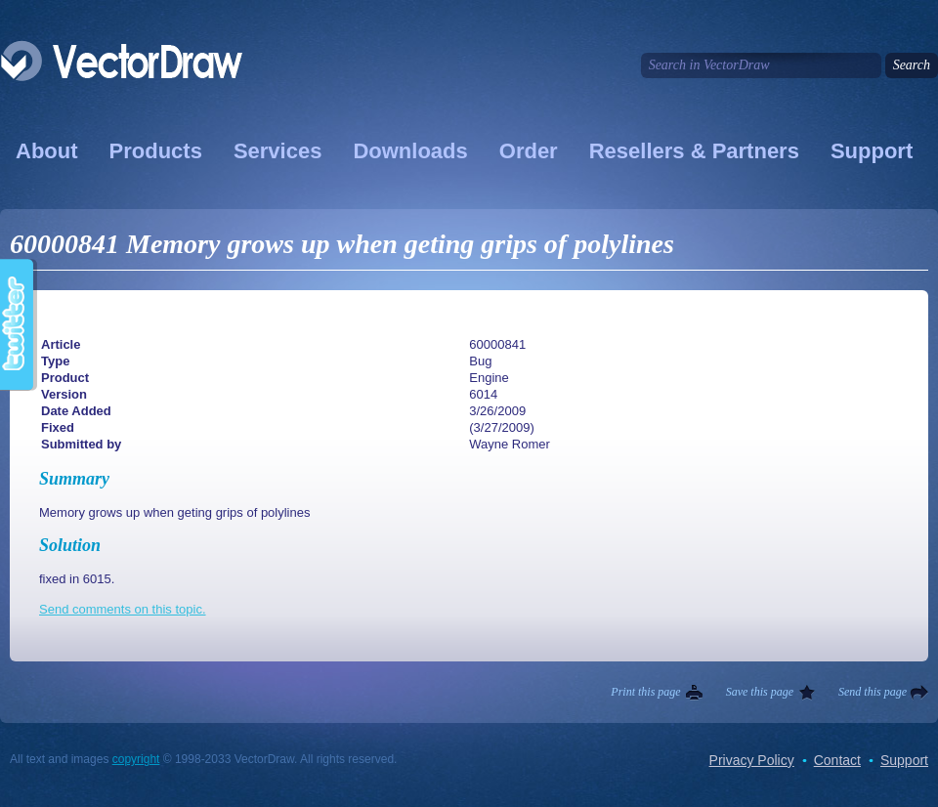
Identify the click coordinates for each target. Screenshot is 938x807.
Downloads (410, 151)
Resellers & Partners (694, 151)
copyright (136, 759)
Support (872, 151)
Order (528, 151)
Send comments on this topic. (122, 609)
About (47, 151)
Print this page (645, 692)
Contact (837, 760)
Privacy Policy (751, 760)
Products (155, 151)
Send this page (872, 692)
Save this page (759, 692)
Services (278, 151)
